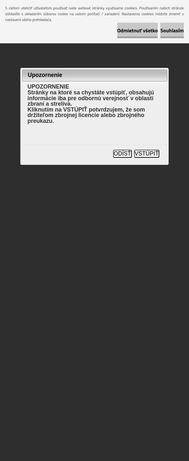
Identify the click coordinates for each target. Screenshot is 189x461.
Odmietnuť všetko (137, 30)
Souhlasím (172, 30)
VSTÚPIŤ (147, 153)
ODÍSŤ (122, 153)
